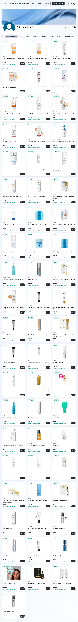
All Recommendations (11, 36)
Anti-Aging (28, 36)
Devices (52, 36)
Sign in (47, 3)
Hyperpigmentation (70, 36)
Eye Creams (60, 36)
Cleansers (44, 36)
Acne (21, 36)
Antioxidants (36, 36)
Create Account (58, 3)
